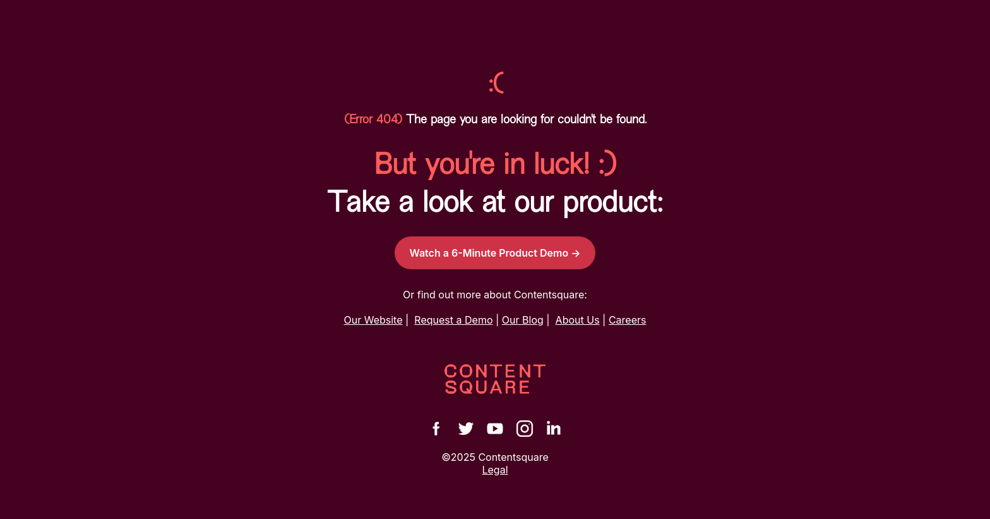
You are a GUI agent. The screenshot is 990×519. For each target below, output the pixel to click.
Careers (628, 320)
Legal (495, 469)
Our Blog (523, 320)
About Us (578, 320)
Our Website (373, 320)
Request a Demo (453, 320)
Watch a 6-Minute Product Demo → (495, 253)
